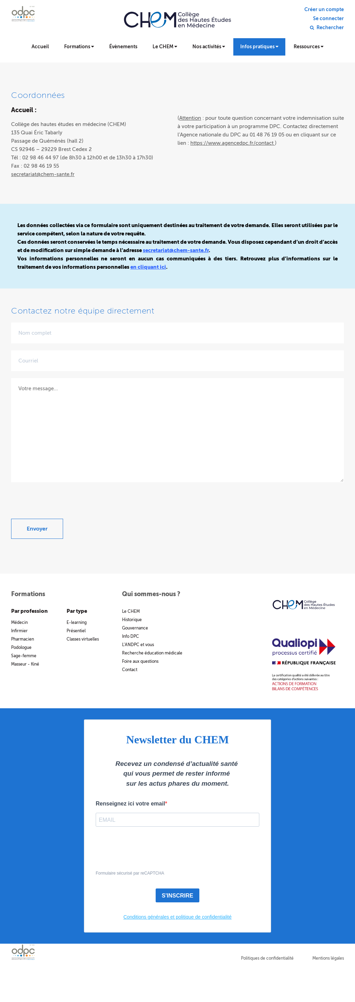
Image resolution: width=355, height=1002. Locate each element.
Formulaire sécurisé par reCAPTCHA (130, 873)
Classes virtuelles (83, 639)
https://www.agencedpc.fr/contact (232, 143)
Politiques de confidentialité (267, 958)
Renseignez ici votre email (130, 804)
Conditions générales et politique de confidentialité (177, 917)
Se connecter (328, 18)
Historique (132, 619)
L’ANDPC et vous (138, 644)
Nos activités (208, 47)
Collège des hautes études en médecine (177, 24)
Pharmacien (22, 639)
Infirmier (19, 630)
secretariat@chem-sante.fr (43, 174)
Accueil (40, 47)
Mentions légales (328, 958)
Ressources (308, 47)
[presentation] (63, 505)
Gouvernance (135, 628)
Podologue (21, 647)
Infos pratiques (259, 47)
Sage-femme (23, 655)
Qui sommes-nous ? (151, 594)
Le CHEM (165, 47)
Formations (79, 47)
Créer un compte (324, 9)
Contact (129, 669)
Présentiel (76, 630)
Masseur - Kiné (25, 664)
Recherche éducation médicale (152, 653)
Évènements (123, 47)
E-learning (77, 622)
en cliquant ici (148, 267)
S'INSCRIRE (177, 896)
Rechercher (330, 27)
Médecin (19, 622)
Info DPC (130, 636)
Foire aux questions (140, 661)
